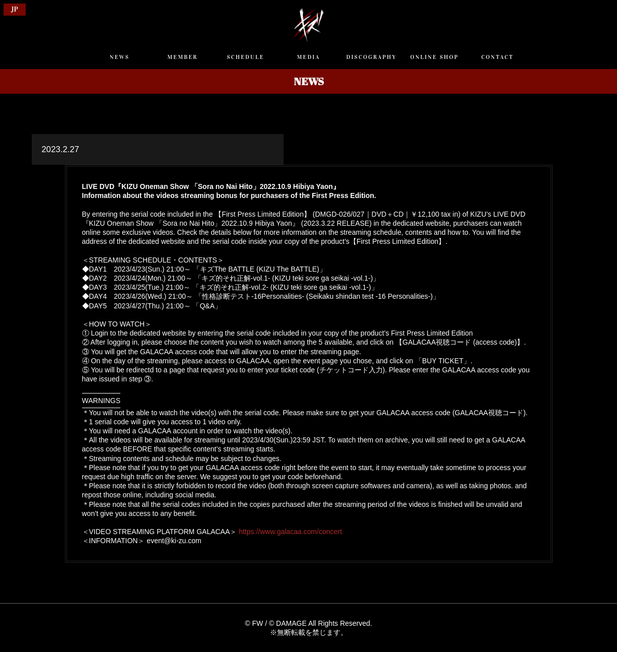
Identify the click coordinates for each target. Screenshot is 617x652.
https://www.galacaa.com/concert (290, 532)
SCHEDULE (245, 56)
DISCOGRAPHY (372, 56)
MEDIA (308, 56)
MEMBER (182, 56)
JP (14, 9)
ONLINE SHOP (434, 56)
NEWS (119, 56)
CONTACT (497, 56)
